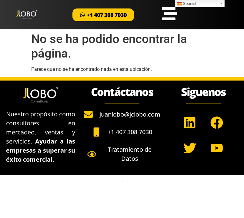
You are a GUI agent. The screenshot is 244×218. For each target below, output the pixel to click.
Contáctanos (122, 91)
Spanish (187, 3)
